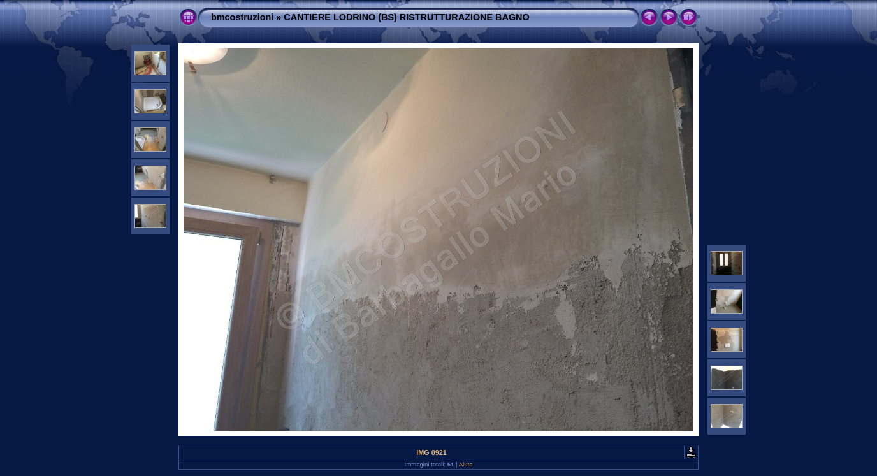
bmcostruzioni (242, 17)
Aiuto (466, 464)
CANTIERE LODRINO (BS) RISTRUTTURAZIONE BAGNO (406, 17)
